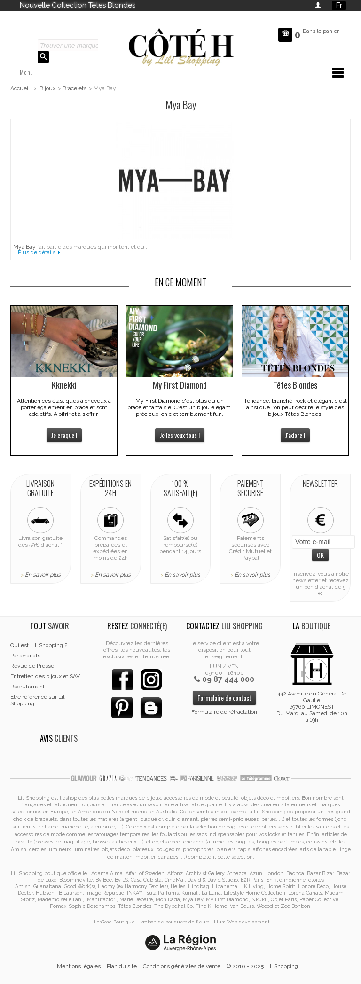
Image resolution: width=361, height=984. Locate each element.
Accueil (20, 88)
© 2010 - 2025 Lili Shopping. (263, 966)
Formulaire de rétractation (224, 712)
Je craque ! (64, 435)
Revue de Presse (32, 666)
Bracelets (74, 88)
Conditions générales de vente (181, 966)
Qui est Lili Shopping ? (38, 645)
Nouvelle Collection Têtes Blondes (77, 5)
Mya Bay (24, 246)
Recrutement (27, 686)
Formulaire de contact (224, 698)
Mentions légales (79, 966)
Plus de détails (36, 252)
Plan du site (122, 966)
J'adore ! (295, 435)
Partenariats (25, 655)
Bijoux (47, 88)
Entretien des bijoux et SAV (45, 676)
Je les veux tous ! (180, 435)
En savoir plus (43, 574)
